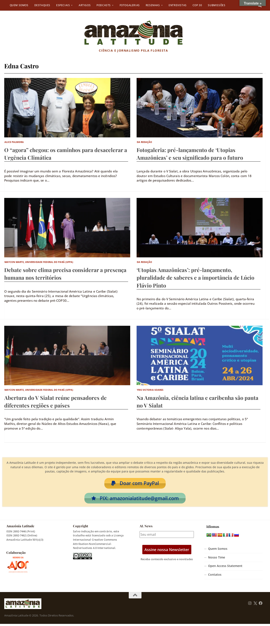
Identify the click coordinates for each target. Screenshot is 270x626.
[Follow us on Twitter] (255, 605)
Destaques (42, 5)
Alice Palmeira (14, 142)
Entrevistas (178, 5)
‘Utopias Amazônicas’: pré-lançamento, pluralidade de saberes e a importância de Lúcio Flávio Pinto (195, 277)
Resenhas (153, 5)
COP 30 (197, 5)
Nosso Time (216, 559)
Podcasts (104, 5)
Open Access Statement (225, 568)
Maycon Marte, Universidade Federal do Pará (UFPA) (38, 262)
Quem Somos (19, 5)
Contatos (214, 577)
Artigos (85, 5)
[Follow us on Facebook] (261, 605)
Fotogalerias (130, 5)
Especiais (63, 5)
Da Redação (144, 142)
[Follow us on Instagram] (250, 605)
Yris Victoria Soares (150, 389)
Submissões (216, 5)
